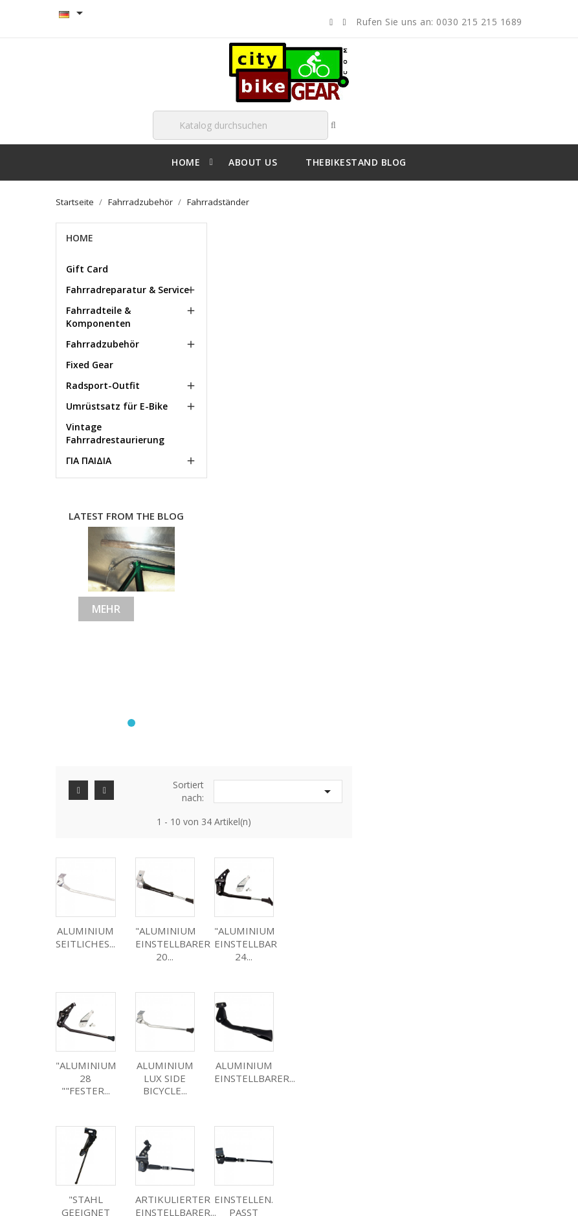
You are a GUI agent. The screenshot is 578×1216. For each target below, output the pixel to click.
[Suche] (240, 125)
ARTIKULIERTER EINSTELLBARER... (503, 541)
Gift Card (88, 269)
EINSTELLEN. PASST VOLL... (255, 681)
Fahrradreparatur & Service (128, 289)
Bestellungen (334, 1039)
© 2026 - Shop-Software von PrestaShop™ (139, 1193)
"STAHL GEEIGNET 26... (413, 547)
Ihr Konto (332, 979)
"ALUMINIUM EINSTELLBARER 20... (342, 412)
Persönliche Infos (342, 1018)
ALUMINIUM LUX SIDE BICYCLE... (255, 547)
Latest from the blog (126, 515)
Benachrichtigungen (347, 1117)
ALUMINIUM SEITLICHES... (255, 406)
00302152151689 (460, 1114)
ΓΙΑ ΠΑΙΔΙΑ (89, 460)
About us (82, 1097)
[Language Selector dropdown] (73, 14)
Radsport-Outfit (103, 385)
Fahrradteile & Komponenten (99, 316)
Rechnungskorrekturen (353, 1058)
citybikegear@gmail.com (481, 1071)
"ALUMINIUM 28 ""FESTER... (492, 412)
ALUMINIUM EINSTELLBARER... (345, 541)
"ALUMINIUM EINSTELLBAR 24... (415, 412)
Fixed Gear (90, 365)
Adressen (327, 1078)
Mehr (107, 608)
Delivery (81, 1044)
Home (80, 238)
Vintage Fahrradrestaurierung (116, 433)
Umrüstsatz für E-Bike (117, 406)
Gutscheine (330, 1097)
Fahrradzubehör (103, 344)
